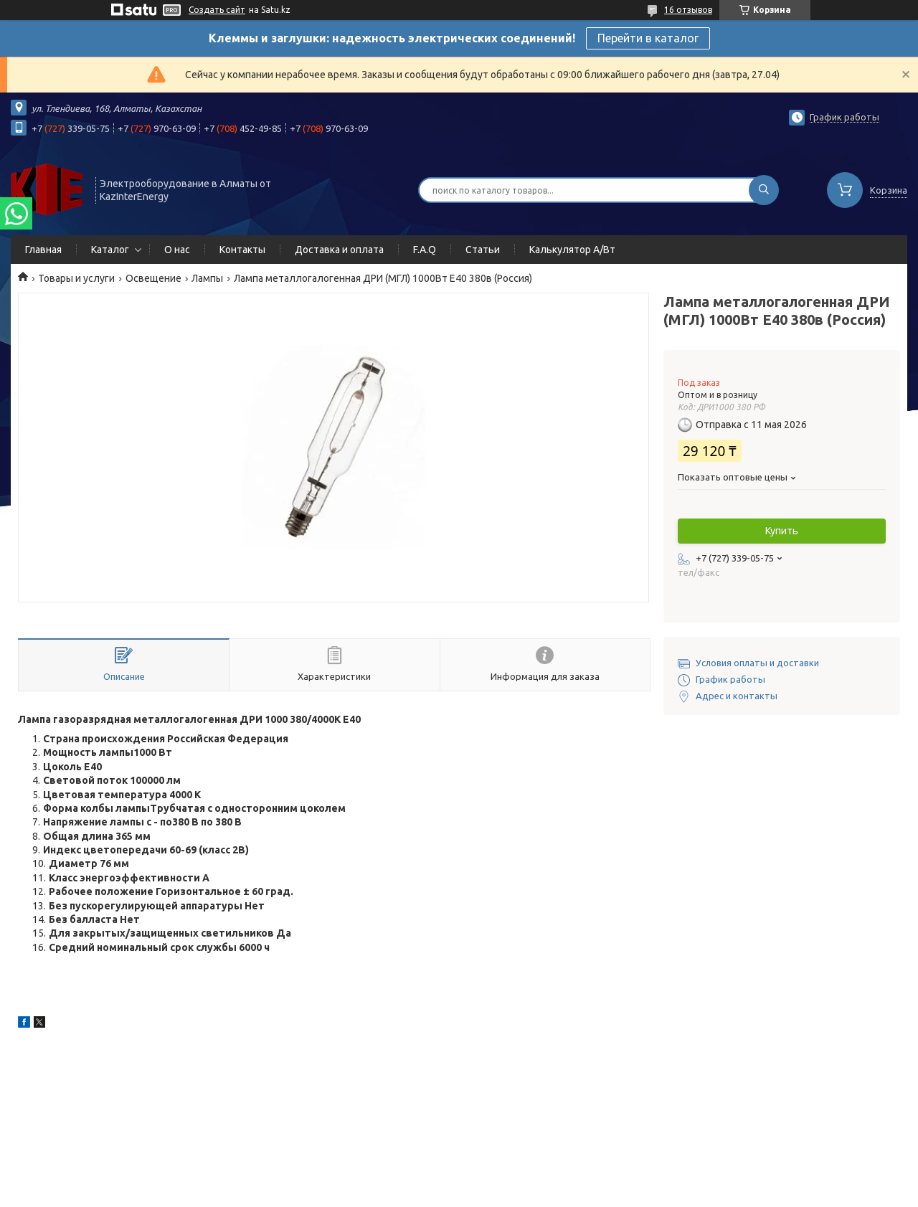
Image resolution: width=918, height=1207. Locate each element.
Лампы (207, 278)
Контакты (242, 250)
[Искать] (764, 190)
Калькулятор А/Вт (572, 250)
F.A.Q (424, 250)
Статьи (482, 250)
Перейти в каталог (648, 38)
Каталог (110, 250)
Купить (781, 530)
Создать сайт (217, 9)
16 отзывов (688, 9)
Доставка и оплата (339, 250)
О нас (177, 250)
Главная (43, 250)
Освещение (153, 278)
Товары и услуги (76, 278)
